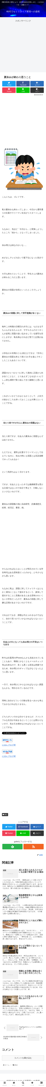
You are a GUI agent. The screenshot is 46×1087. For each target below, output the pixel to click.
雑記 (5, 814)
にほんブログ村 (9, 745)
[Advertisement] (23, 46)
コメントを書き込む (23, 1058)
